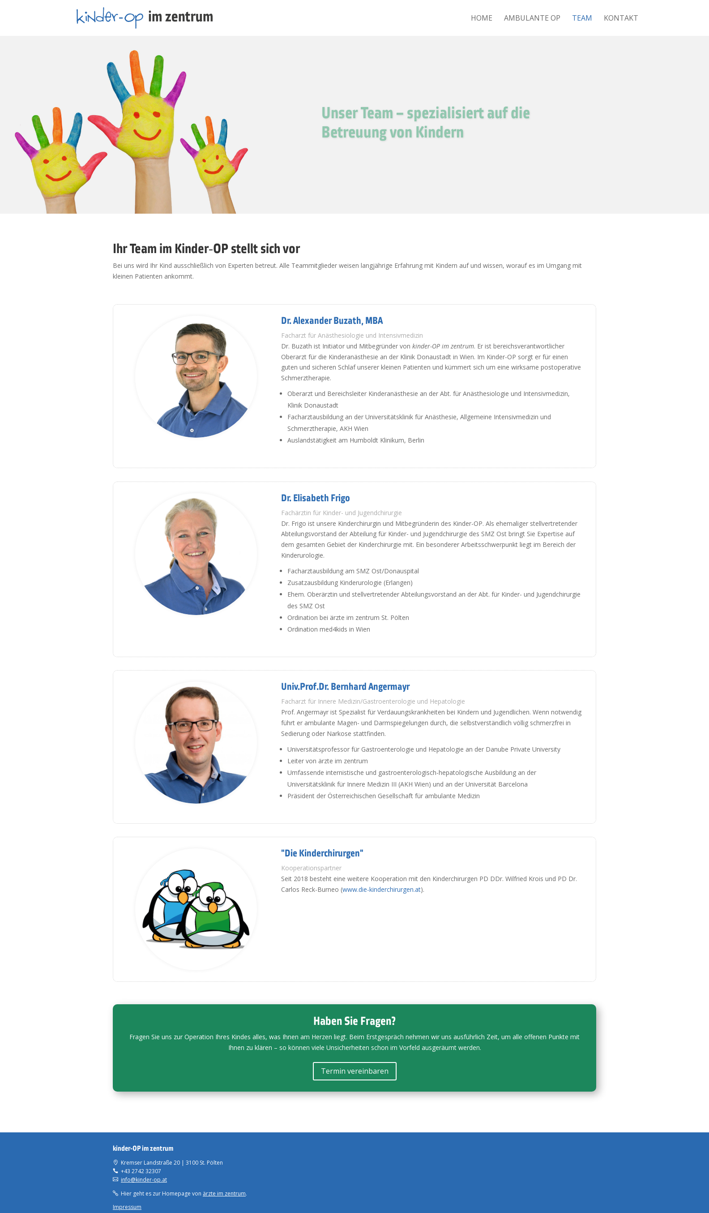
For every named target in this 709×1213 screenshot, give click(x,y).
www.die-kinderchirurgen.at (381, 889)
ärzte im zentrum (224, 1193)
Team (582, 19)
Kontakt (621, 19)
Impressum (127, 1207)
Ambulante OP (532, 19)
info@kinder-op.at (144, 1179)
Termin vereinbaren (355, 1071)
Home (481, 19)
